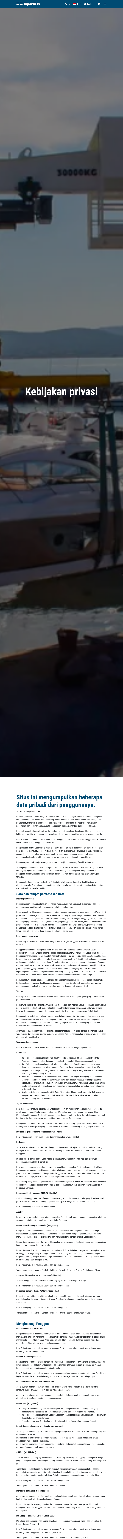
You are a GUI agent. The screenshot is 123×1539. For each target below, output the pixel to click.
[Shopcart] (99, 4)
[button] (68, 4)
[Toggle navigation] (105, 4)
